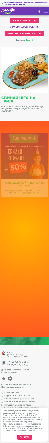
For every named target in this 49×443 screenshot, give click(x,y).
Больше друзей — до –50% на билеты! (24, 185)
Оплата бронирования (24, 27)
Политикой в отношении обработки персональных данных (22, 429)
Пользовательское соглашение (17, 405)
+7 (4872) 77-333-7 (17, 362)
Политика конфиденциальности (18, 398)
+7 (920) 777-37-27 (17, 364)
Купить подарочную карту (24, 33)
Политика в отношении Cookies (18, 402)
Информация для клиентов (15, 395)
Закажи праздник (24, 20)
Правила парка (10, 392)
